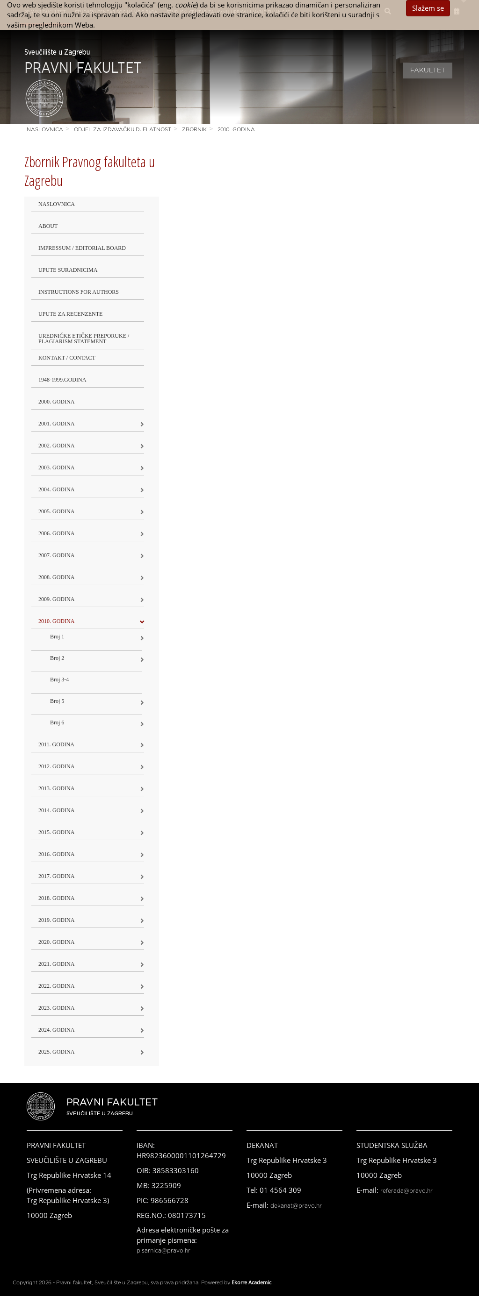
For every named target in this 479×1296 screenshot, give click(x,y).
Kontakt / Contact (66, 357)
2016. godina (56, 854)
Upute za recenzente (70, 314)
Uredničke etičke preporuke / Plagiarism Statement (83, 339)
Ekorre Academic (251, 1282)
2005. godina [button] (56, 511)
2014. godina (56, 810)
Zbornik (194, 129)
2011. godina (56, 744)
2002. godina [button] (56, 445)
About (48, 226)
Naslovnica (45, 129)
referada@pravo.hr (406, 1191)
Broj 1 (57, 636)
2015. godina (56, 832)
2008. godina (56, 577)
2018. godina (56, 898)
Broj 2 (57, 658)
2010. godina (236, 129)
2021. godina (56, 964)
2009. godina (56, 599)
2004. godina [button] (56, 489)
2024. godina (56, 1030)
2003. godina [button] (56, 467)
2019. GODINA (56, 920)
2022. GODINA (56, 986)
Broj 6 (57, 722)
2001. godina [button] (56, 423)
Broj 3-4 (59, 679)
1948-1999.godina (62, 379)
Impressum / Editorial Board (82, 248)
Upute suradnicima (67, 270)
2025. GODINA (56, 1051)
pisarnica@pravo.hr (163, 1251)
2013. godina (56, 788)
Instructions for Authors (78, 292)
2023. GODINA (56, 1008)
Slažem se (428, 8)
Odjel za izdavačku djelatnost (122, 129)
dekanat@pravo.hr (296, 1206)
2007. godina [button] (56, 555)
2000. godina (56, 401)
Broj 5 (57, 701)
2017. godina (56, 876)
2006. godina (56, 533)
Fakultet (427, 70)
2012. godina (56, 766)
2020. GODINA (56, 942)
